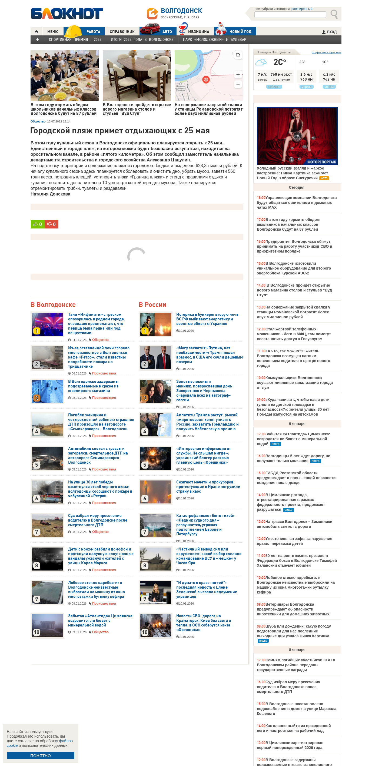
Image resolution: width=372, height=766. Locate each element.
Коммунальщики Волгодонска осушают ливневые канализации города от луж (295, 383)
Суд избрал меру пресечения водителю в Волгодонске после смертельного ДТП (97, 520)
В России (152, 305)
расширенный (302, 9)
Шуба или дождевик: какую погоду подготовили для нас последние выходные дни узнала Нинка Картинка (294, 631)
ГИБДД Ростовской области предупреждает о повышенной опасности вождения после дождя (296, 478)
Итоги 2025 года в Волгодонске (142, 39)
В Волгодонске (53, 305)
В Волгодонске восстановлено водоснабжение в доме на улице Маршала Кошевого (296, 709)
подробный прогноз (326, 52)
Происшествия (104, 373)
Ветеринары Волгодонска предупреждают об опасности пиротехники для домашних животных (293, 609)
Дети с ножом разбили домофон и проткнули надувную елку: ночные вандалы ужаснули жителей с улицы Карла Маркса (101, 556)
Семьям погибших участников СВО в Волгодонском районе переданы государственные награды (296, 665)
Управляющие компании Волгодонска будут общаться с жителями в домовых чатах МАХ (297, 202)
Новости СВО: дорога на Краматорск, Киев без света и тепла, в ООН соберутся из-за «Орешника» (203, 623)
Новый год (232, 31)
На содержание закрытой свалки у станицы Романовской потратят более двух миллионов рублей (293, 312)
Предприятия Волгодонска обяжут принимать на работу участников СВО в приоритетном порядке (294, 246)
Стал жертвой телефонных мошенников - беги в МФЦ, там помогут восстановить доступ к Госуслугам (294, 334)
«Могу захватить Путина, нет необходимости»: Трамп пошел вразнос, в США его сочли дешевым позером (209, 355)
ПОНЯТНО (40, 755)
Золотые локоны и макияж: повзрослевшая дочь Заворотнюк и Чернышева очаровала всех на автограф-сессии (204, 390)
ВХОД (329, 31)
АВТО (156, 31)
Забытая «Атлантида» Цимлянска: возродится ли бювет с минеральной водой (101, 621)
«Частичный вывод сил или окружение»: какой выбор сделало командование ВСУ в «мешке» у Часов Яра (208, 556)
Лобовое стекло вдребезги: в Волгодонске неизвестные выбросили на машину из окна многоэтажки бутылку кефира (96, 589)
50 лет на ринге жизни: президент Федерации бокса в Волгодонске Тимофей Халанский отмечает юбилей (297, 560)
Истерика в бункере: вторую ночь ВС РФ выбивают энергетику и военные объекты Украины (207, 319)
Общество (38, 121)
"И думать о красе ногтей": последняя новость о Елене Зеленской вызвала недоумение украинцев (206, 589)
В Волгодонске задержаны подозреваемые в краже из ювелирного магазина (93, 386)
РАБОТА (82, 31)
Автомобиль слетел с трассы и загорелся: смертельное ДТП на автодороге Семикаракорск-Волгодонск (98, 455)
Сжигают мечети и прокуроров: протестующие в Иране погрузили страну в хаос (208, 487)
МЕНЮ (53, 31)
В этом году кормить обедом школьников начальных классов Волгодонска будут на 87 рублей (288, 224)
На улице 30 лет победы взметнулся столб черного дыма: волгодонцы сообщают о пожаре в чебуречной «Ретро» (100, 489)
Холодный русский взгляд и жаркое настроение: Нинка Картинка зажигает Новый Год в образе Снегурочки (292, 173)
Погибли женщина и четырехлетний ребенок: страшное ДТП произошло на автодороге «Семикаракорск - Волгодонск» (101, 422)
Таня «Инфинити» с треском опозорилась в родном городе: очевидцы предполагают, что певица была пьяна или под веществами (96, 323)
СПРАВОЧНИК (122, 31)
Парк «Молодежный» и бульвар (214, 39)
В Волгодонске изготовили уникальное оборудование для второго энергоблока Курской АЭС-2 (294, 268)
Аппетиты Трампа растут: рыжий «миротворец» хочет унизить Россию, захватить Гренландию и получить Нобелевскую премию (207, 422)
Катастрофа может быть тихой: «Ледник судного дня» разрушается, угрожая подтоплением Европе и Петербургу (205, 524)
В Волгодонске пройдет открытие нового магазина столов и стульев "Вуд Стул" (294, 290)
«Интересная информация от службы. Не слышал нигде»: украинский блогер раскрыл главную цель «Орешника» (203, 455)
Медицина (194, 31)
